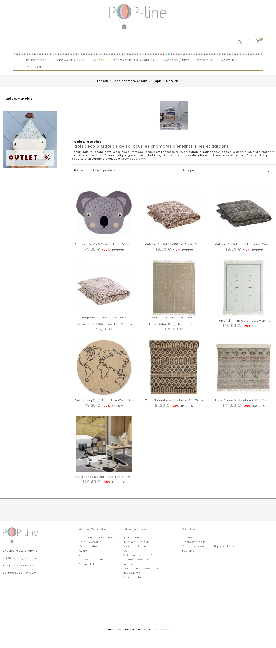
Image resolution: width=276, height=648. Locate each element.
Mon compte (132, 577)
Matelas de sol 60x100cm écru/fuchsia (104, 324)
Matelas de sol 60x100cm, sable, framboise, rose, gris (186, 244)
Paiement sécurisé (136, 559)
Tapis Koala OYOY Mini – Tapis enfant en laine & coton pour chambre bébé (132, 244)
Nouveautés (131, 573)
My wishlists (87, 564)
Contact (188, 537)
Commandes (88, 546)
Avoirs (83, 551)
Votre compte (92, 529)
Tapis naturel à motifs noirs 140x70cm (174, 400)
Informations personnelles (98, 537)
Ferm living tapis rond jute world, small (106, 400)
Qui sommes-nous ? (137, 555)
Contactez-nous (194, 542)
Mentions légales (135, 546)
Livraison (129, 564)
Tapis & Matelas (18, 98)
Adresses (85, 555)
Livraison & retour (135, 542)
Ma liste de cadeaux (138, 537)
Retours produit (90, 542)
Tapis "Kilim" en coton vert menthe (243, 321)
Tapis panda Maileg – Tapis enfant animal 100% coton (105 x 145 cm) (127, 477)
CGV (126, 551)
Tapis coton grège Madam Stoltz (174, 324)
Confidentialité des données (143, 568)
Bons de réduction (92, 559)
